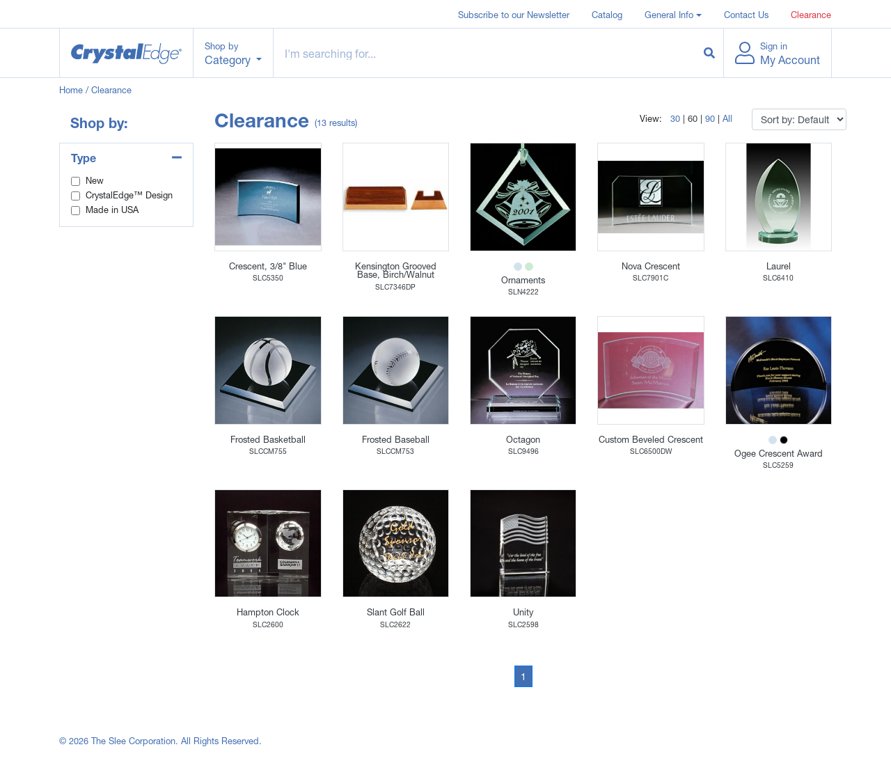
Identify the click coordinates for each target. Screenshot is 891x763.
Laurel (778, 266)
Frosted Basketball (268, 439)
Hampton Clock (268, 612)
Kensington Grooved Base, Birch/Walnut (395, 271)
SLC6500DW (651, 451)
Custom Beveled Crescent (651, 439)
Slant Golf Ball (396, 612)
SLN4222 (523, 292)
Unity (523, 612)
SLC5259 (778, 465)
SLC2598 (523, 624)
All (727, 118)
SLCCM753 (395, 451)
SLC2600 (268, 624)
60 (692, 118)
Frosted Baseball (395, 439)
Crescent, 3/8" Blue (268, 266)
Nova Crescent (651, 266)
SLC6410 (778, 278)
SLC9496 (523, 451)
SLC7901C (650, 278)
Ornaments (523, 280)
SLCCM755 (268, 451)
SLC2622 (395, 624)
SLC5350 (268, 278)
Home (71, 90)
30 (675, 118)
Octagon (523, 439)
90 (710, 118)
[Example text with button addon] (485, 53)
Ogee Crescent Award (778, 453)
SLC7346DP (395, 287)
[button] (673, 14)
